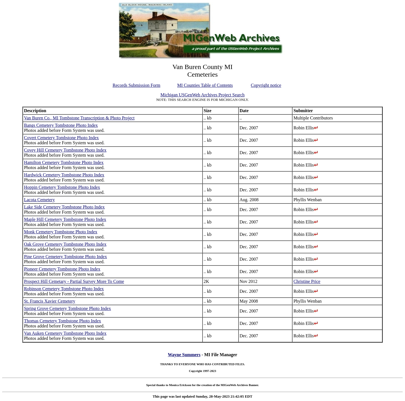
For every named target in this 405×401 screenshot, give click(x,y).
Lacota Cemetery (39, 199)
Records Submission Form (136, 85)
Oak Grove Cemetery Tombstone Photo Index (65, 244)
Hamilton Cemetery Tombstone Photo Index (64, 162)
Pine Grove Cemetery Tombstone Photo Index (65, 256)
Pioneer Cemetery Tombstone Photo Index (62, 269)
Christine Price (306, 281)
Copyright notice (266, 85)
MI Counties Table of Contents (205, 85)
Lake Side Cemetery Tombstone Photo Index (64, 207)
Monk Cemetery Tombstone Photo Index (60, 231)
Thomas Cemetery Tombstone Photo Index (62, 320)
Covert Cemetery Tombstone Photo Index (61, 137)
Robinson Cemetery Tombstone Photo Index (64, 288)
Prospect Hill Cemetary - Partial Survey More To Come (74, 281)
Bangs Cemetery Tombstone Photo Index (61, 125)
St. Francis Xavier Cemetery (49, 301)
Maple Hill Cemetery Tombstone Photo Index (65, 219)
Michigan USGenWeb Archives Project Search (202, 94)
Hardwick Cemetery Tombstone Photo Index (64, 174)
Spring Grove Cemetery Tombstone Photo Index (67, 308)
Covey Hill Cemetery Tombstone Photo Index (65, 150)
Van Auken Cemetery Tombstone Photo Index (65, 333)
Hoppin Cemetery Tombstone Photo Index (62, 187)
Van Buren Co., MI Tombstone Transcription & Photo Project (79, 118)
